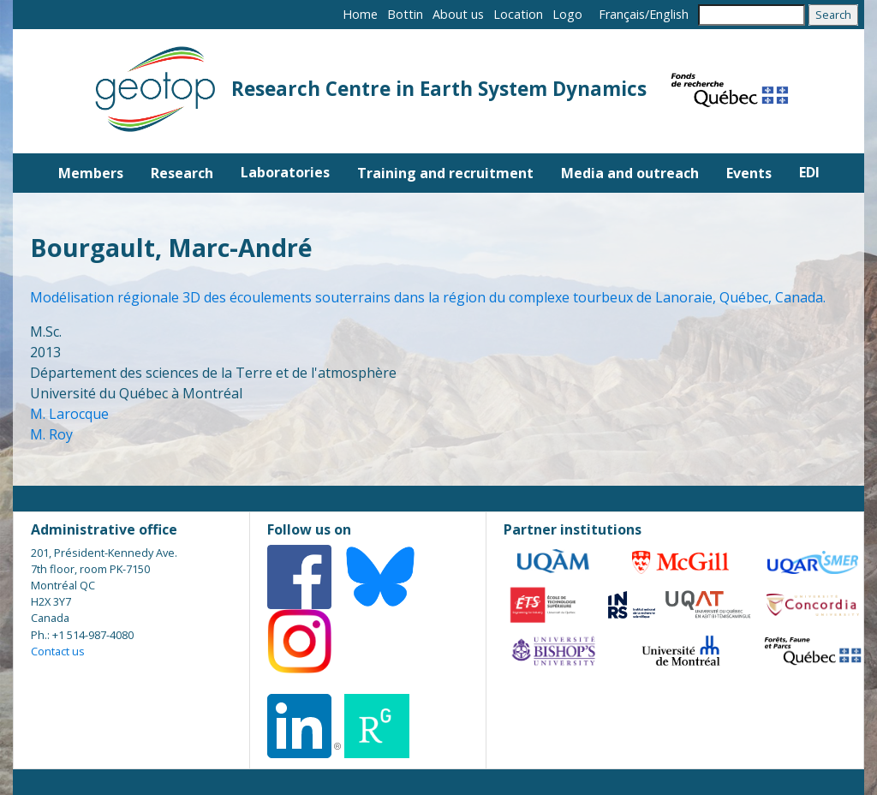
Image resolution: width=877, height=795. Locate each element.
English (669, 14)
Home (360, 14)
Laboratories (285, 172)
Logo (567, 14)
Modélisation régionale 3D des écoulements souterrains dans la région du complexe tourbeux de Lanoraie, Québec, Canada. (428, 297)
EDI (809, 172)
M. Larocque (69, 413)
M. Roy (51, 434)
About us (458, 14)
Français (622, 14)
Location (518, 14)
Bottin (405, 14)
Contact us (58, 651)
